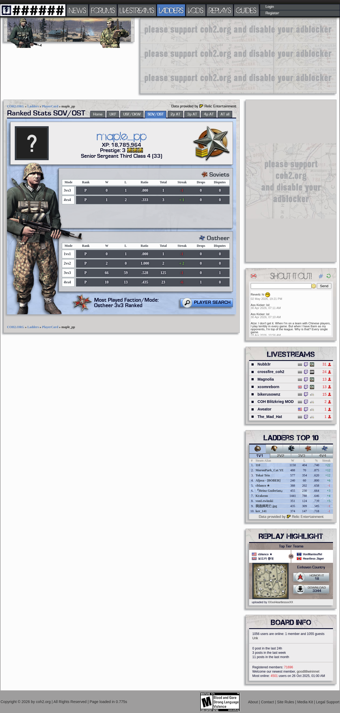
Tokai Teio (263, 475)
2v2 (280, 456)
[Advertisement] (233, 55)
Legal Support (327, 702)
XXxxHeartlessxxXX (280, 602)
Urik (255, 638)
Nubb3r (264, 364)
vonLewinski (264, 501)
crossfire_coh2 (270, 372)
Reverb (255, 294)
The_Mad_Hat (269, 417)
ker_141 (261, 511)
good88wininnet (308, 671)
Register (272, 13)
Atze (254, 323)
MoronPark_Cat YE (270, 470)
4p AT (209, 114)
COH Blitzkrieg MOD (275, 401)
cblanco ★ (263, 485)
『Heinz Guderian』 (270, 491)
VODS (195, 10)
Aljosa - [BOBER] (268, 480)
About (253, 702)
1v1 (259, 456)
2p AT (175, 114)
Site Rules (286, 702)
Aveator (264, 409)
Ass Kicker (258, 305)
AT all (225, 114)
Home (97, 114)
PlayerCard (50, 106)
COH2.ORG (15, 106)
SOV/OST (156, 114)
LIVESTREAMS (137, 10)
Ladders (33, 106)
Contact (268, 702)
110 (258, 465)
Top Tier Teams (291, 546)
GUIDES (246, 10)
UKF (112, 114)
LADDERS (171, 10)
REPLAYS (220, 10)
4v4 (322, 456)
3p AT (192, 114)
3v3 (301, 456)
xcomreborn (268, 387)
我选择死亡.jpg (266, 506)
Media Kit (305, 702)
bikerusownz (268, 394)
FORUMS (103, 10)
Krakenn (262, 496)
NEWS (77, 10)
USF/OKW (132, 114)
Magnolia (265, 379)
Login (269, 7)
